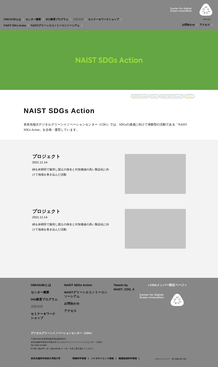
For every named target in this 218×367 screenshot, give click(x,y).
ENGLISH (206, 19)
